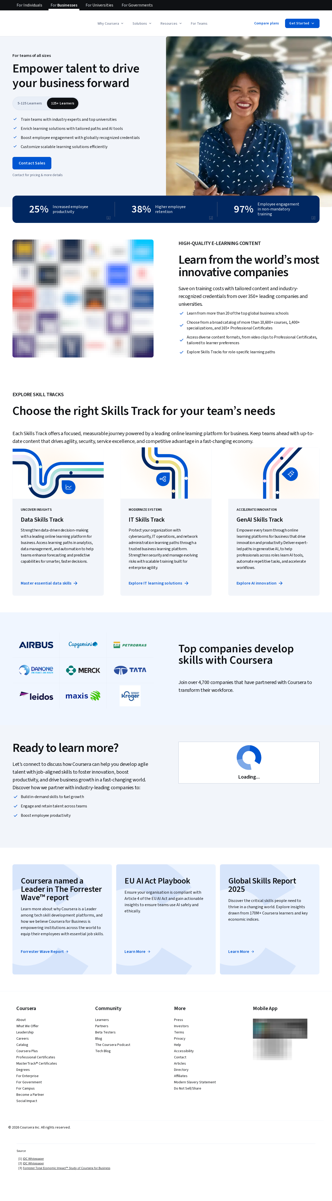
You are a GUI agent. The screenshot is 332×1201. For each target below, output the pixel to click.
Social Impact (26, 1101)
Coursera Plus (27, 1051)
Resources (172, 23)
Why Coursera (111, 23)
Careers (22, 1038)
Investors (181, 1026)
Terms (179, 1032)
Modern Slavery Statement (195, 1082)
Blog (98, 1038)
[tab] (29, 103)
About (21, 1020)
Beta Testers (105, 1032)
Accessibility (184, 1051)
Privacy (179, 1038)
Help (177, 1044)
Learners (102, 1020)
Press (178, 1020)
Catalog (22, 1044)
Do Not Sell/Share (187, 1088)
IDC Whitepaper (33, 1158)
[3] (313, 217)
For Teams (199, 23)
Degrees (23, 1069)
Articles (180, 1063)
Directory (181, 1069)
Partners (101, 1026)
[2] (211, 217)
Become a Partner (30, 1094)
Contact (180, 1057)
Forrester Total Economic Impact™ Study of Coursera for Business (66, 1168)
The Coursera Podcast (112, 1044)
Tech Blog (103, 1051)
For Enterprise (27, 1076)
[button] (166, 129)
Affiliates (181, 1076)
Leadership (25, 1032)
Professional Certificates (35, 1057)
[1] (108, 217)
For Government (29, 1082)
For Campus (25, 1088)
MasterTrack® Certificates (36, 1063)
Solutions (142, 23)
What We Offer (27, 1026)
